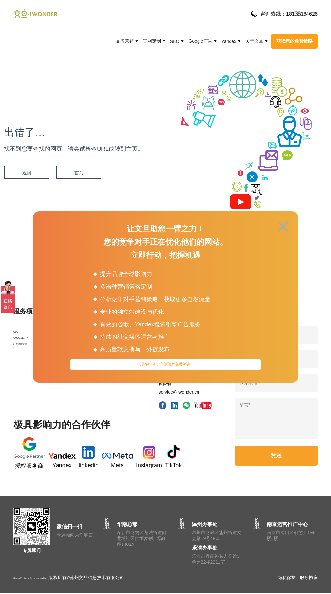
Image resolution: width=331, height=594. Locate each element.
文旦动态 (119, 392)
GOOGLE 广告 (28, 346)
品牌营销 (125, 41)
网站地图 (22, 578)
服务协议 (309, 578)
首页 (78, 172)
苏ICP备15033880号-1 (55, 578)
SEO (175, 41)
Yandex (228, 41)
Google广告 (200, 41)
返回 (26, 172)
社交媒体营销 (26, 357)
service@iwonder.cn (179, 392)
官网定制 (152, 41)
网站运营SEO (124, 404)
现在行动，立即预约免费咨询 (165, 366)
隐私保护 (287, 578)
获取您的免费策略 (294, 41)
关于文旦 (254, 41)
